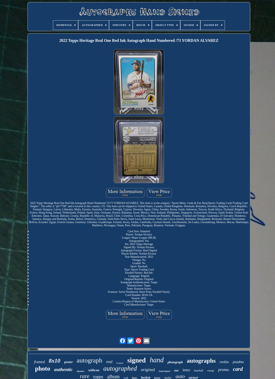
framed (39, 362)
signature (80, 371)
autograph (89, 360)
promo (223, 369)
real (109, 361)
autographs (201, 360)
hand (157, 360)
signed (136, 360)
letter (186, 370)
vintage (210, 370)
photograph (175, 362)
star (176, 370)
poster (68, 362)
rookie (224, 362)
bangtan (119, 363)
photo (42, 368)
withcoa (93, 370)
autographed (120, 368)
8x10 (54, 360)
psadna (238, 362)
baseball (198, 370)
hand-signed (164, 371)
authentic (63, 369)
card (238, 369)
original (148, 369)
